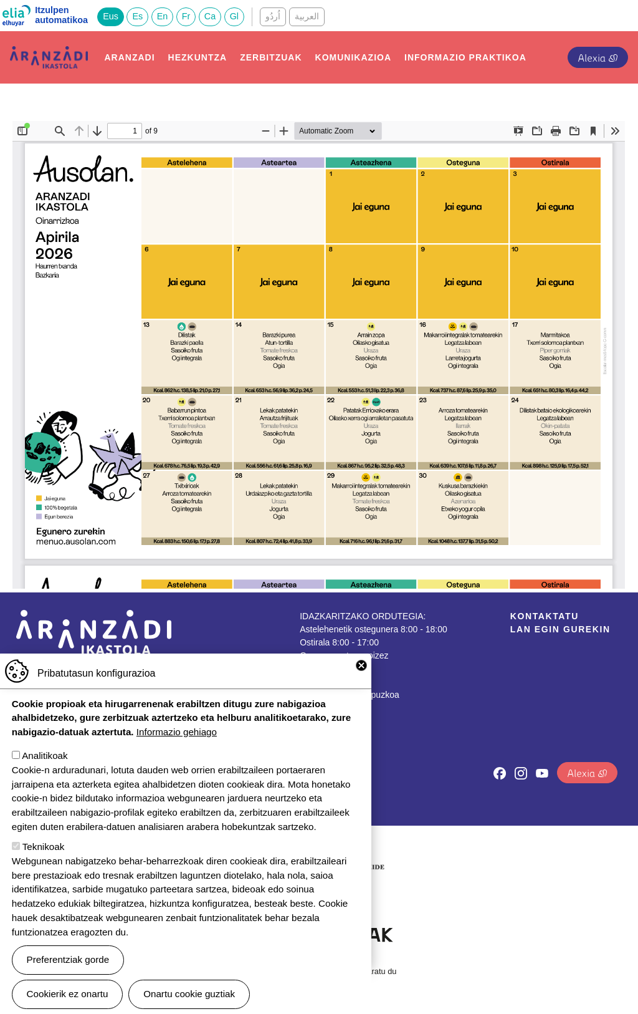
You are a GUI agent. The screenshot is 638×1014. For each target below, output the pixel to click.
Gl (234, 16)
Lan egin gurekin (560, 629)
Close (361, 665)
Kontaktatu (544, 616)
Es (137, 16)
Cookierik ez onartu (67, 993)
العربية (307, 16)
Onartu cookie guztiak (189, 993)
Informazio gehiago (176, 732)
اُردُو (272, 16)
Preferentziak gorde (68, 959)
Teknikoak (43, 846)
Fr (186, 16)
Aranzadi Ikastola (49, 55)
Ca (210, 16)
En (162, 16)
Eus (110, 16)
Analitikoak (44, 755)
